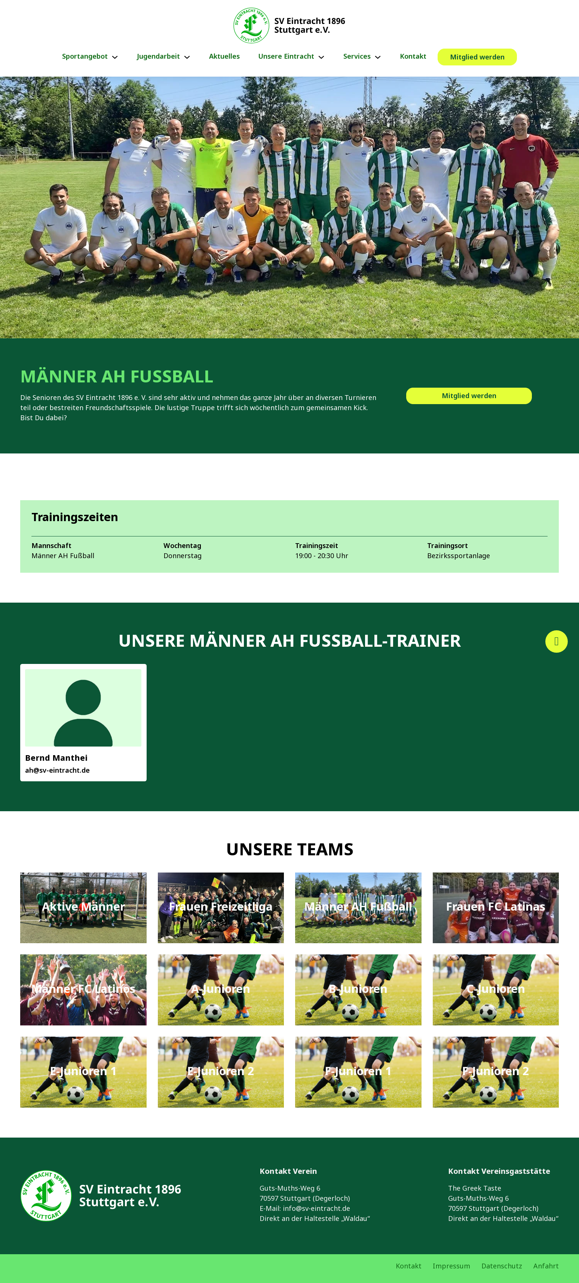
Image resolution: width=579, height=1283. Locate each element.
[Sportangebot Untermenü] (114, 57)
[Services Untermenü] (377, 57)
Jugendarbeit (158, 56)
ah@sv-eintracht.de (57, 770)
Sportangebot (85, 56)
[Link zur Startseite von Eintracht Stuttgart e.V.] (289, 25)
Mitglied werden (477, 57)
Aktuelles (224, 56)
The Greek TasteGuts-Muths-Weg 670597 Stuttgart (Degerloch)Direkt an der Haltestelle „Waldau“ (503, 1204)
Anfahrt (546, 1266)
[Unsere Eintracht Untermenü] (321, 57)
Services (357, 56)
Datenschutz (501, 1266)
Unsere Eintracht (286, 56)
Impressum (451, 1266)
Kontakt (413, 56)
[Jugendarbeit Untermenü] (187, 57)
